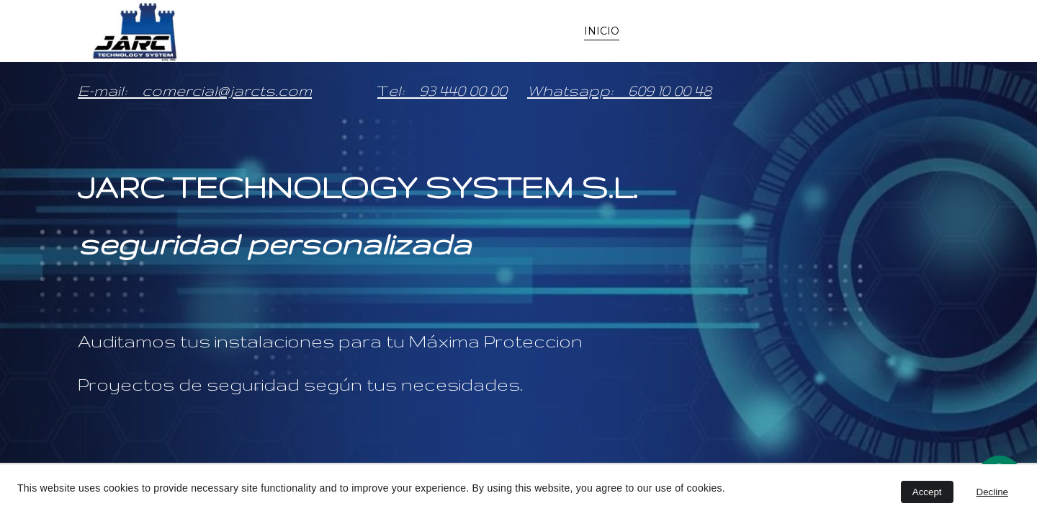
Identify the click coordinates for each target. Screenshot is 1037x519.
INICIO (601, 31)
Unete (932, 31)
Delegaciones (836, 31)
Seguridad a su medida (698, 31)
